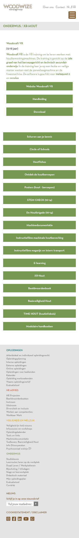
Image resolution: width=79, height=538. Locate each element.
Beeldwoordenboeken (17, 398)
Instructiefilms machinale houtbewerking (39, 237)
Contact (60, 7)
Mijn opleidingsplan (16, 478)
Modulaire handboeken (39, 326)
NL (68, 7)
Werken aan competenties (19, 412)
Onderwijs (12, 26)
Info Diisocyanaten (15, 445)
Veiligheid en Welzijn (20, 420)
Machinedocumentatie (40, 225)
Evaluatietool (12, 385)
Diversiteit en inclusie (17, 408)
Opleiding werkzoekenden (19, 378)
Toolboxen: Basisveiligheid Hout (22, 442)
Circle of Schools (39, 149)
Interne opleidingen (16, 362)
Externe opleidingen (16, 365)
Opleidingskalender (16, 432)
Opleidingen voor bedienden (20, 372)
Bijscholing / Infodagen (17, 469)
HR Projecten (13, 395)
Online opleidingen (16, 368)
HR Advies (12, 390)
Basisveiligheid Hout (39, 300)
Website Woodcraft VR (39, 86)
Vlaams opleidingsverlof (18, 381)
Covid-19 (10, 485)
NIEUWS (10, 493)
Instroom (10, 402)
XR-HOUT (30, 26)
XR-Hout (39, 275)
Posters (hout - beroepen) (39, 187)
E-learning (40, 263)
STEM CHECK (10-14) (39, 199)
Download (39, 111)
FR (74, 7)
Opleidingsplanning (16, 358)
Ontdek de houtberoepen (40, 174)
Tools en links (13, 435)
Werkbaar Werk (14, 415)
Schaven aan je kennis (39, 136)
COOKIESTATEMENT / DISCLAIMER (26, 512)
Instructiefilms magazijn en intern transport (39, 250)
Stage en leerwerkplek (17, 472)
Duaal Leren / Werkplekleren (21, 465)
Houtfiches (39, 161)
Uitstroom (11, 405)
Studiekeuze (12, 459)
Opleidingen (14, 350)
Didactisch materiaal (16, 475)
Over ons (48, 7)
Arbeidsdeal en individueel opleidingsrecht (28, 355)
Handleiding (39, 99)
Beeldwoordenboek (39, 288)
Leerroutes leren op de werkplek (22, 462)
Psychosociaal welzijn (18, 448)
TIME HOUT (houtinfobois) (39, 313)
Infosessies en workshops (19, 428)
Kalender (10, 375)
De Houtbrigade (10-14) (39, 212)
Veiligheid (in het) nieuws (19, 425)
